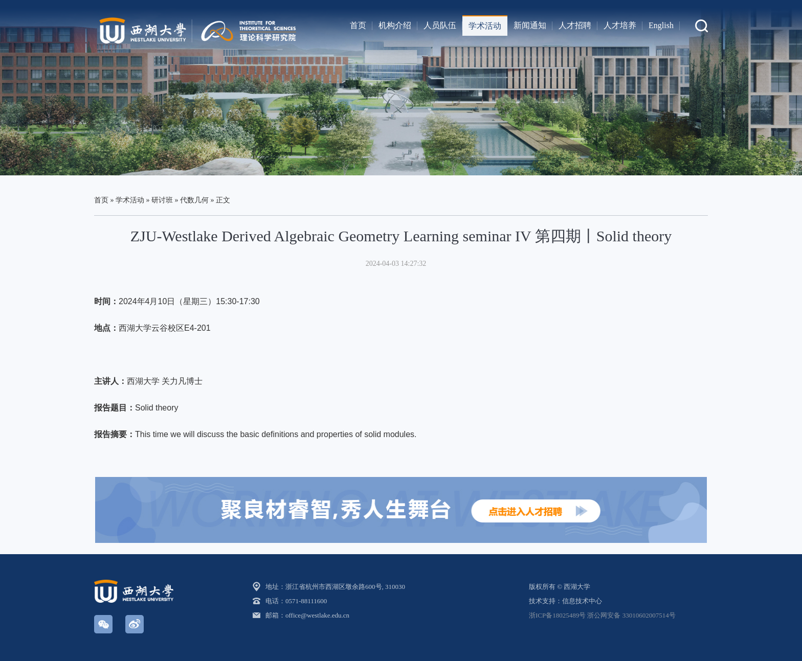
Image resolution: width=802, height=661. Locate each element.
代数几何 (194, 200)
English (661, 25)
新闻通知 (530, 25)
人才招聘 (575, 25)
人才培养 (620, 25)
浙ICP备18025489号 (557, 615)
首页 (358, 25)
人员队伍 (440, 25)
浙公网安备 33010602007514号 (631, 615)
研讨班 (162, 200)
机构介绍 (394, 25)
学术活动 (485, 25)
